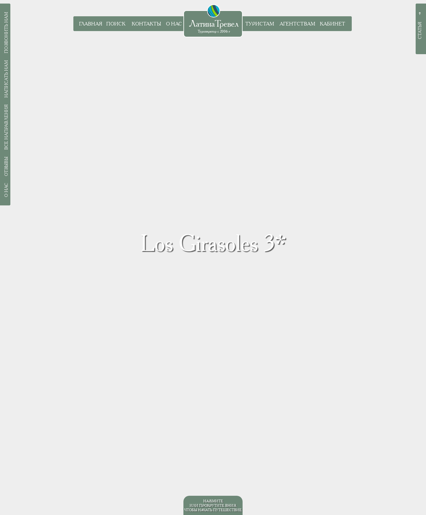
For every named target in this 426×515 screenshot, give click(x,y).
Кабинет (332, 24)
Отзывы (6, 166)
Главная (90, 24)
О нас (174, 24)
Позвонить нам (6, 32)
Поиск (115, 24)
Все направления (6, 127)
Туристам (259, 24)
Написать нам (6, 79)
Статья (419, 30)
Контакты (146, 24)
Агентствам (297, 24)
